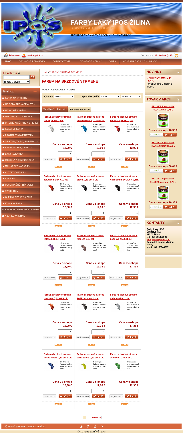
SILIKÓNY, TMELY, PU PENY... (159, 79)
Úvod (44, 72)
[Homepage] (8, 61)
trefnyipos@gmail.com (158, 239)
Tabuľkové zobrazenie (54, 109)
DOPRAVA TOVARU (62, 61)
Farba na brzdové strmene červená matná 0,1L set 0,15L (57, 180)
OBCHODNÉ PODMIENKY (32, 61)
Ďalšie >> (96, 417)
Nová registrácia (35, 55)
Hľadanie (10, 73)
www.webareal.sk (36, 426)
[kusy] (65, 154)
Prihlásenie (14, 55)
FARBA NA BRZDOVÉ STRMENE (65, 72)
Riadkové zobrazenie (79, 109)
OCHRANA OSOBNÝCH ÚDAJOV (139, 61)
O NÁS (112, 61)
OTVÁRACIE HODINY (91, 61)
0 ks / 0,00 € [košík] (164, 55)
